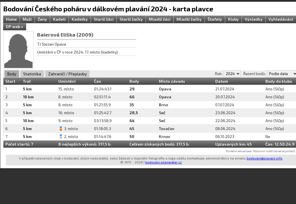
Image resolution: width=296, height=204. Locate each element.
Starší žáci (104, 19)
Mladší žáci (160, 19)
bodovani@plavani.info (264, 158)
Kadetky (80, 19)
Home (11, 19)
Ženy (42, 19)
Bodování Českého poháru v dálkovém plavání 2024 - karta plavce (108, 9)
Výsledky (254, 19)
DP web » (14, 26)
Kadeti (59, 19)
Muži (27, 19)
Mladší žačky (189, 19)
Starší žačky (131, 19)
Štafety (215, 19)
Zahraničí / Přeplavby (67, 73)
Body (11, 73)
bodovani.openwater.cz (163, 162)
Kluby (233, 19)
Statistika (32, 73)
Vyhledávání (281, 19)
